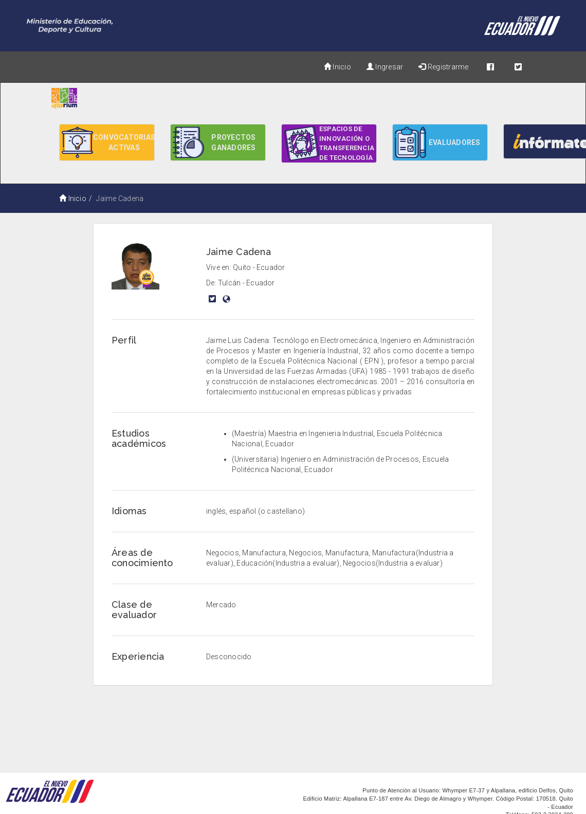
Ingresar (385, 67)
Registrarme (443, 67)
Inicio (337, 67)
